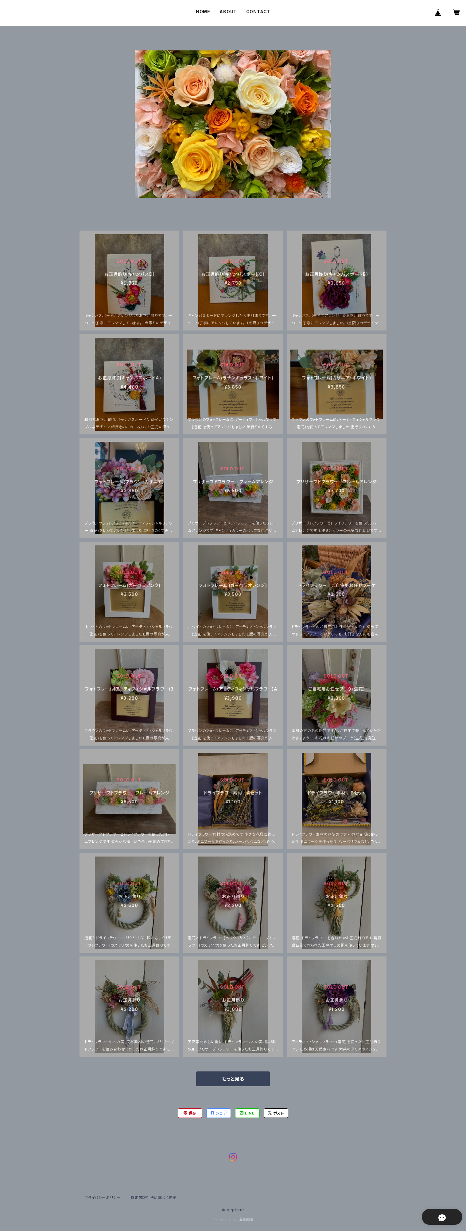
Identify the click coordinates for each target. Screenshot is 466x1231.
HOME (203, 11)
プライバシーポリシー (102, 1197)
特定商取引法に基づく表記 (153, 1197)
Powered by (233, 1219)
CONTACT (258, 11)
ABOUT (228, 11)
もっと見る (233, 1079)
